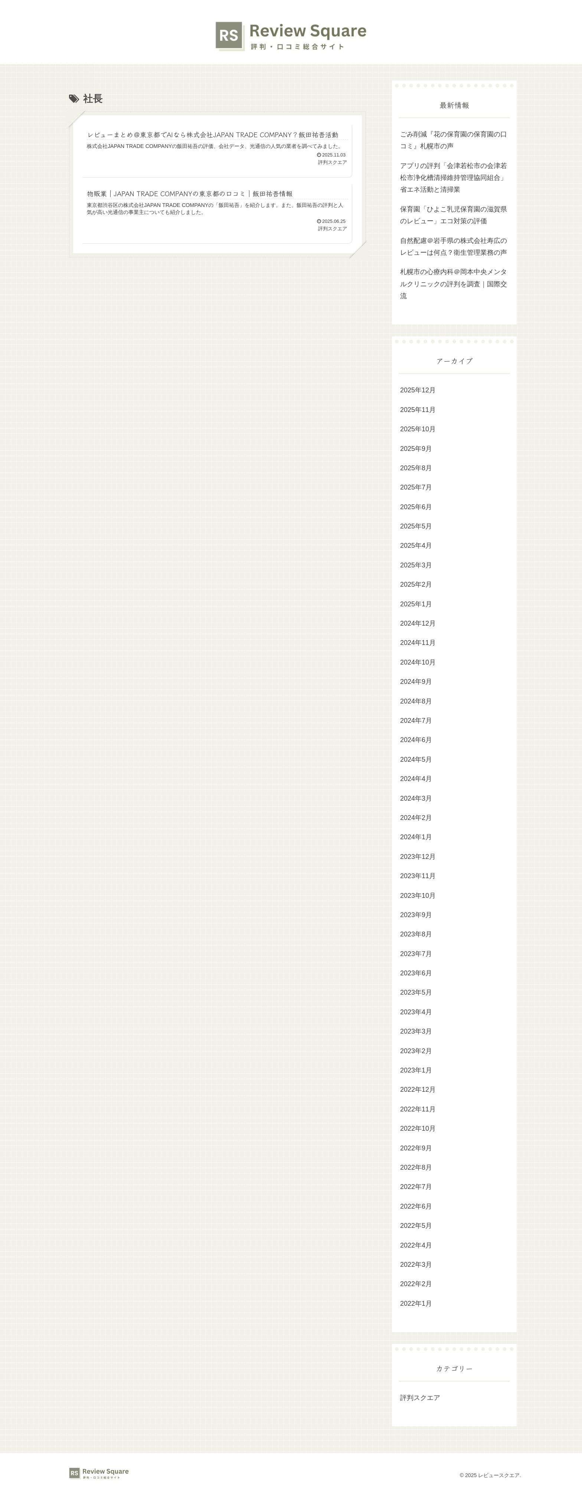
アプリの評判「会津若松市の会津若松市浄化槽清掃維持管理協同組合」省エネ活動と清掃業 (453, 178)
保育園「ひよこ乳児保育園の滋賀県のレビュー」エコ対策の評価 (453, 215)
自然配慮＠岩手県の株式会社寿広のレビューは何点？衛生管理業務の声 (453, 246)
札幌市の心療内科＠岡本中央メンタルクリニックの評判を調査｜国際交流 (453, 284)
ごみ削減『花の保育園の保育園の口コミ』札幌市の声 (453, 140)
